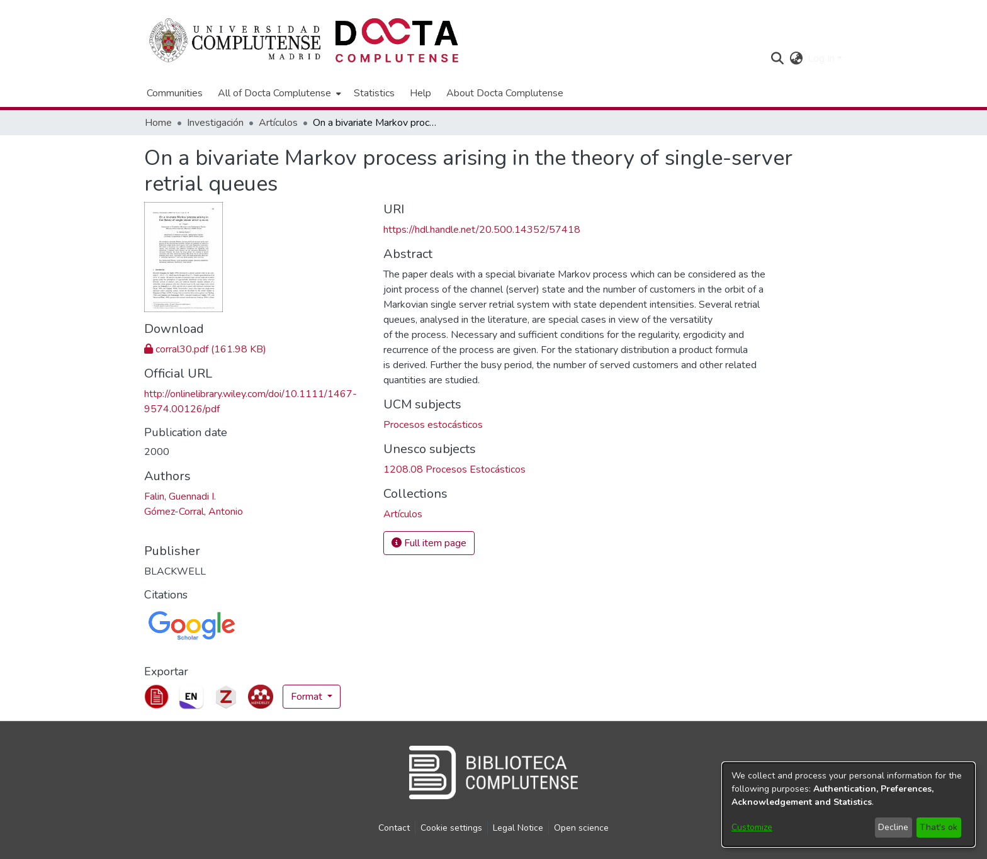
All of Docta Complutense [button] (274, 93)
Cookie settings (451, 828)
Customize (751, 827)
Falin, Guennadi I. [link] (180, 496)
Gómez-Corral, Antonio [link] (193, 512)
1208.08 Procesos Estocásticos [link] (454, 469)
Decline (893, 827)
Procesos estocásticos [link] (433, 425)
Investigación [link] (215, 123)
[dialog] (848, 804)
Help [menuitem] (420, 93)
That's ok (938, 827)
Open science (581, 828)
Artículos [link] (278, 123)
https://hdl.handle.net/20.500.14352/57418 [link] (481, 230)
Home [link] (158, 123)
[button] (777, 58)
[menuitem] (278, 93)
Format (308, 697)
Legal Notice (518, 828)
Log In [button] (822, 58)
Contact (394, 828)
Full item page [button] (429, 543)
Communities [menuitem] (175, 93)
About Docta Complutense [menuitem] (504, 93)
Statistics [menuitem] (374, 93)
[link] (205, 349)
